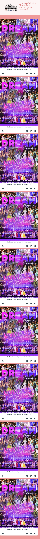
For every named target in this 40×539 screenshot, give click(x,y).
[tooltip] (35, 13)
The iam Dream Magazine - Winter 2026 (19, 69)
